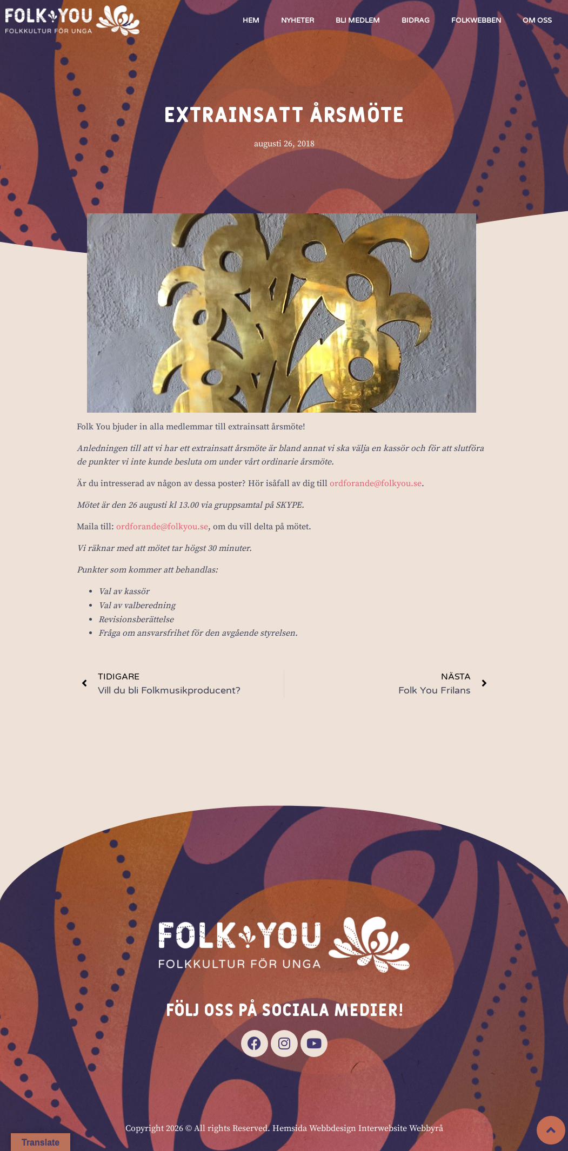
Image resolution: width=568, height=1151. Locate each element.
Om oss (537, 20)
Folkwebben (476, 20)
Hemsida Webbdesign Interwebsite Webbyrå (357, 1128)
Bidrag (416, 20)
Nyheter (297, 20)
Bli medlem (358, 20)
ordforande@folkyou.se (376, 484)
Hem (251, 20)
